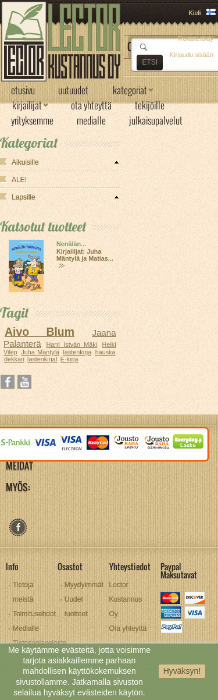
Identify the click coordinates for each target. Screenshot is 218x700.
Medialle (26, 628)
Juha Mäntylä (40, 352)
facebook (18, 527)
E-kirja (69, 359)
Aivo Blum (39, 331)
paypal (171, 628)
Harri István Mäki (72, 344)
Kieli (195, 12)
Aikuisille (25, 162)
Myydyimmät (84, 585)
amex (171, 613)
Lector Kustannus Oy (125, 599)
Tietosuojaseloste (40, 643)
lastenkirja (77, 352)
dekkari (14, 359)
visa (195, 613)
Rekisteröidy (195, 38)
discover (195, 599)
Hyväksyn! (182, 671)
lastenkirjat (42, 359)
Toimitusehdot (34, 614)
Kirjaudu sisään (191, 54)
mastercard (171, 599)
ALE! (19, 180)
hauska (105, 352)
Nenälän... (71, 243)
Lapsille (23, 197)
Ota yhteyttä (128, 628)
